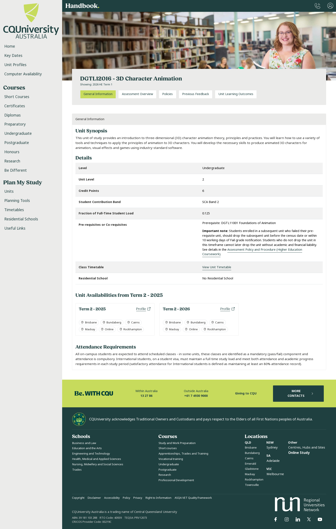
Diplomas (12, 115)
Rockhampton (254, 479)
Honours (11, 152)
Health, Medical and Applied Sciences (96, 459)
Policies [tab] (167, 94)
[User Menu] (330, 6)
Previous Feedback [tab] (195, 94)
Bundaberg (252, 453)
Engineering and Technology (91, 454)
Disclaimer (94, 498)
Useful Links (14, 228)
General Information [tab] (98, 94)
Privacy (137, 498)
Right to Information (158, 498)
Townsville (252, 485)
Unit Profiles (15, 65)
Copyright (78, 498)
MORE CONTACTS (301, 393)
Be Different (15, 170)
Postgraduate (16, 143)
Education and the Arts (87, 448)
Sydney (272, 447)
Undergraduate (18, 133)
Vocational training (171, 459)
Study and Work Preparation (177, 443)
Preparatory (15, 124)
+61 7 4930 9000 (196, 396)
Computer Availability (23, 74)
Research (12, 161)
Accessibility (112, 498)
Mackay (250, 474)
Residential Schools (21, 219)
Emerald (250, 464)
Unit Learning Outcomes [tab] (235, 94)
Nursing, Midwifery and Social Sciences (97, 464)
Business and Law (84, 443)
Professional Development (176, 480)
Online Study (299, 452)
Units (9, 191)
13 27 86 (146, 396)
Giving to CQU (245, 393)
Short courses (168, 448)
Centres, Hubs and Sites (306, 447)
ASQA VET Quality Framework (193, 498)
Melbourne (275, 474)
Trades (77, 470)
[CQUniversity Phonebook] (317, 6)
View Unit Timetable (216, 267)
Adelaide (273, 460)
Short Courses (16, 97)
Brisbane (251, 448)
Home (9, 46)
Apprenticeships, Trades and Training (183, 454)
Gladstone (252, 469)
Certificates (14, 106)
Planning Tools (17, 200)
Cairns (249, 458)
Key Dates (13, 55)
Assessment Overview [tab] (137, 94)
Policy (126, 498)
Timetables (14, 210)
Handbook (82, 6)
